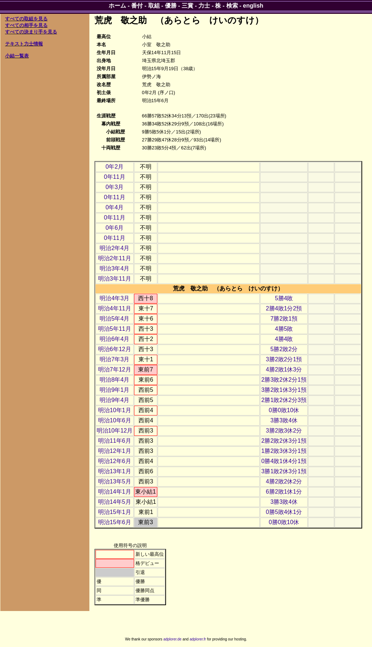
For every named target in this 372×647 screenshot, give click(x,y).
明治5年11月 (114, 329)
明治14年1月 (114, 492)
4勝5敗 (284, 329)
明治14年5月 (114, 502)
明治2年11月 (114, 258)
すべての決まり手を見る (31, 32)
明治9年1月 (114, 390)
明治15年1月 (114, 512)
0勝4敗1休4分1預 (284, 461)
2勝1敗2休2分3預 (284, 400)
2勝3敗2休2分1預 (284, 380)
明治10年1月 (114, 410)
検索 (232, 6)
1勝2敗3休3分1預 (284, 451)
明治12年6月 (114, 461)
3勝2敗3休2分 (284, 430)
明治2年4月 (114, 248)
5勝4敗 (284, 298)
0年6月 (114, 228)
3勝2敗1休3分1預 (284, 390)
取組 (154, 6)
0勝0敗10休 (284, 410)
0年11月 (114, 177)
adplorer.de (172, 639)
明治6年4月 (114, 339)
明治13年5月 (114, 481)
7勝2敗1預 (284, 319)
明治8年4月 (114, 380)
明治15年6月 (114, 522)
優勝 (171, 6)
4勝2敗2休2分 (284, 481)
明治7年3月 (114, 359)
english (253, 6)
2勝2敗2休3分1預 (284, 441)
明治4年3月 (114, 298)
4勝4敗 (284, 339)
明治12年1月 (114, 451)
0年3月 (114, 187)
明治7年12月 (114, 369)
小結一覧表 (17, 56)
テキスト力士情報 (24, 44)
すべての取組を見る (26, 18)
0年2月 (114, 167)
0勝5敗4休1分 (284, 512)
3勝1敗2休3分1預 (284, 471)
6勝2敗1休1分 (284, 492)
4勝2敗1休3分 (284, 369)
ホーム (117, 6)
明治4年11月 (114, 308)
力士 (204, 6)
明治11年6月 (114, 441)
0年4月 (114, 207)
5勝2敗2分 (284, 349)
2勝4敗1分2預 (284, 308)
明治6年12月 (114, 349)
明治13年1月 (114, 471)
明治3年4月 (114, 268)
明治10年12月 (115, 430)
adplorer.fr (198, 639)
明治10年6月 (114, 420)
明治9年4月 (114, 400)
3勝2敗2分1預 (284, 359)
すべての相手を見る (26, 25)
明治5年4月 (114, 319)
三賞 (187, 6)
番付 (137, 6)
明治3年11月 (114, 279)
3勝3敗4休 (284, 420)
